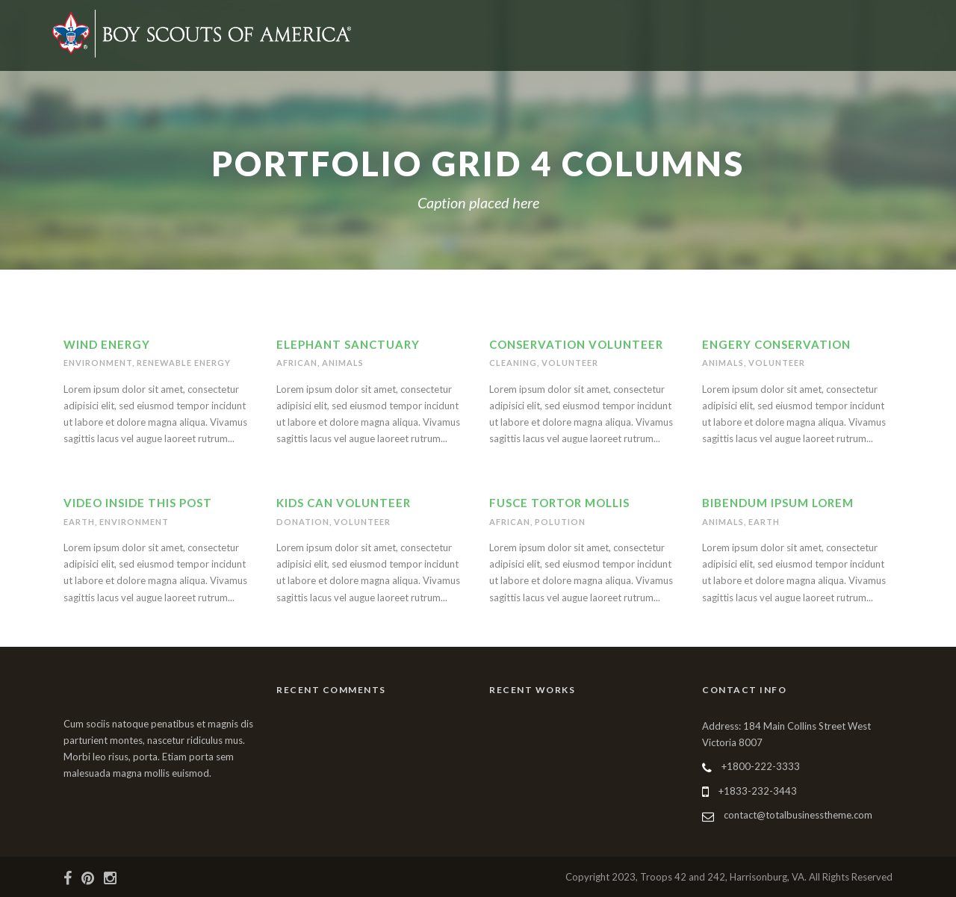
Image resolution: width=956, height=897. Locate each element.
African (296, 362)
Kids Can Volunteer (343, 502)
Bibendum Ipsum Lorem (778, 502)
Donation (302, 522)
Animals (343, 362)
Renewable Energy (184, 362)
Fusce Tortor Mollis (559, 502)
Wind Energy (106, 344)
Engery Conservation (776, 344)
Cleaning (513, 362)
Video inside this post (137, 502)
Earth (79, 522)
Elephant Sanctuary (348, 344)
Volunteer (569, 362)
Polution (560, 522)
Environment (97, 362)
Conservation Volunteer (576, 344)
